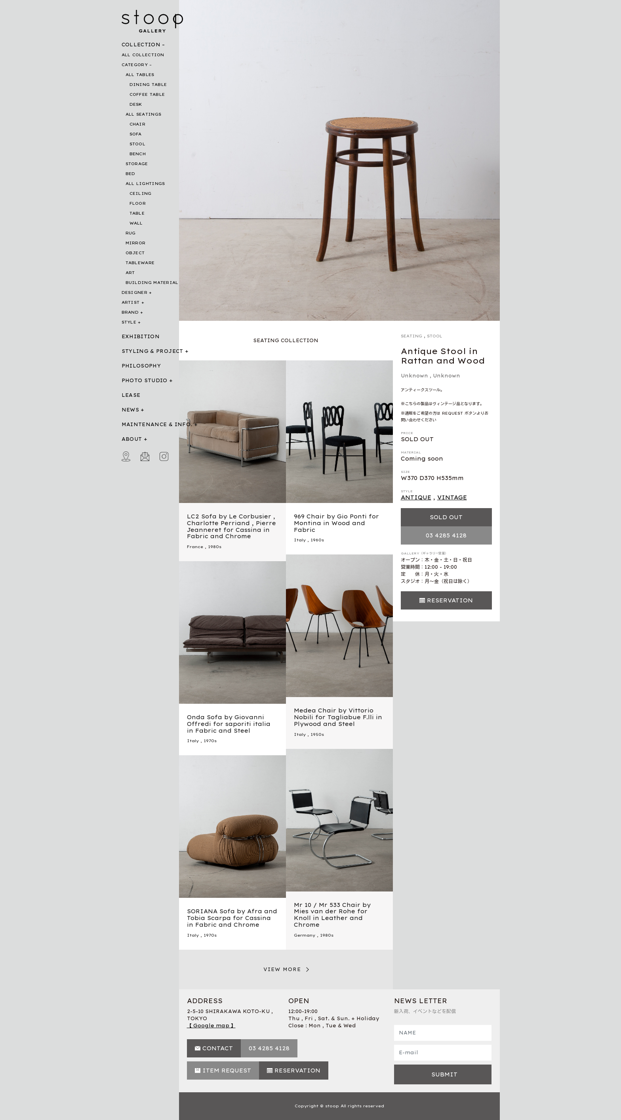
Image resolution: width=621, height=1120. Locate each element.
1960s (317, 540)
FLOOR (138, 203)
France (195, 546)
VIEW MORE (282, 969)
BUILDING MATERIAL (152, 282)
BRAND (130, 312)
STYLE (129, 322)
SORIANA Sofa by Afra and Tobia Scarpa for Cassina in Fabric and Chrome (232, 918)
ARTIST (131, 302)
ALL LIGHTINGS (145, 183)
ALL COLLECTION (143, 54)
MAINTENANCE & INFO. (157, 424)
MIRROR (136, 243)
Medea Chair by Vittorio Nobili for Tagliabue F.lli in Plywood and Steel (338, 717)
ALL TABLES (140, 74)
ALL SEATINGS (144, 114)
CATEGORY (135, 64)
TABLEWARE (140, 262)
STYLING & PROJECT (152, 351)
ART (130, 272)
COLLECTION (141, 45)
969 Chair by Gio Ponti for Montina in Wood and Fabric (336, 523)
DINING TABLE (148, 84)
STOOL (138, 144)
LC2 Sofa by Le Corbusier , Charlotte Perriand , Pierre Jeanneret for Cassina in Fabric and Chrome (231, 526)
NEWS (130, 410)
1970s (210, 740)
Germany (304, 935)
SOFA (136, 134)
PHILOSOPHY (141, 366)
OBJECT (135, 252)
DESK (136, 104)
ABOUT (132, 439)
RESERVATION (450, 600)
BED (130, 173)
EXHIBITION (141, 336)
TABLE (137, 213)
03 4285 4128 (446, 535)
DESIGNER (134, 292)
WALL (136, 223)
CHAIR (138, 124)
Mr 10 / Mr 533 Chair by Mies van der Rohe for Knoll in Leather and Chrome (332, 914)
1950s (317, 734)
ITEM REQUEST (226, 1070)
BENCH (138, 153)
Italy (300, 540)
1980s (214, 546)
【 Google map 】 (211, 1026)
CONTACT (217, 1048)
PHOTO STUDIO (145, 380)
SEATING (411, 336)
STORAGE (137, 163)
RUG (131, 233)
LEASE (131, 395)
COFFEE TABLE (147, 94)
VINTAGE (452, 497)
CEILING (141, 193)
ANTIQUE (416, 497)
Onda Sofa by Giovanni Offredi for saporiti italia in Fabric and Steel (228, 724)
